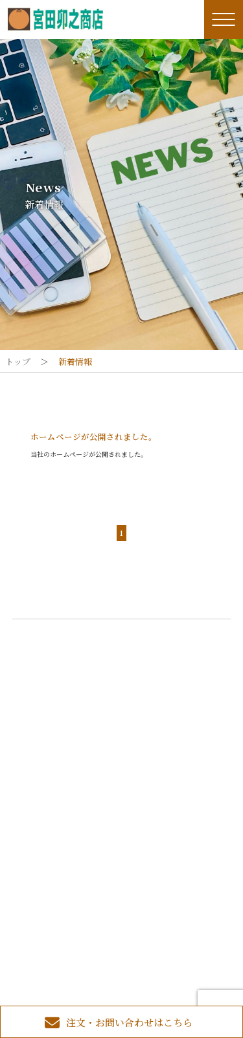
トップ (17, 361)
